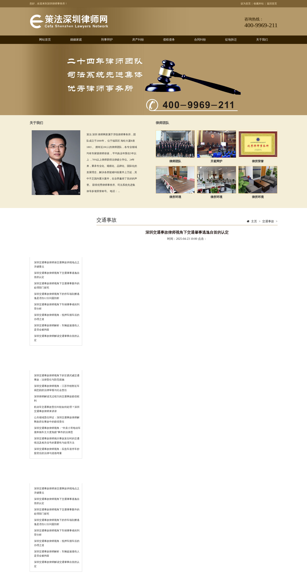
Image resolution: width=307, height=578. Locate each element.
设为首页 (246, 3)
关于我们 (262, 39)
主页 (254, 221)
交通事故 (268, 221)
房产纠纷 (138, 39)
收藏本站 (259, 3)
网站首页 (45, 39)
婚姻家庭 (76, 39)
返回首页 (272, 3)
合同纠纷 (200, 39)
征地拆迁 (231, 39)
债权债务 (169, 39)
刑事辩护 (107, 39)
